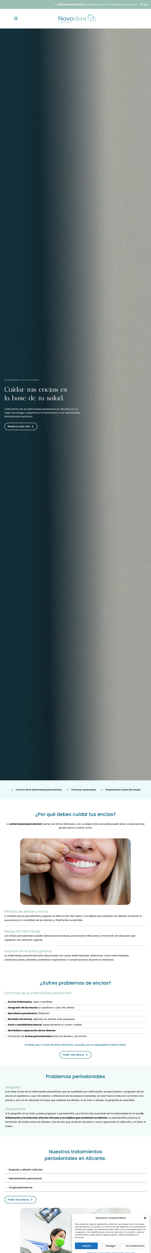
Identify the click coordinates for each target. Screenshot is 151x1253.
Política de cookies (95, 1247)
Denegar (111, 1240)
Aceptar (86, 1240)
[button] (145, 1212)
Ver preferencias (135, 1240)
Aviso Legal (130, 1247)
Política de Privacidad (114, 1247)
